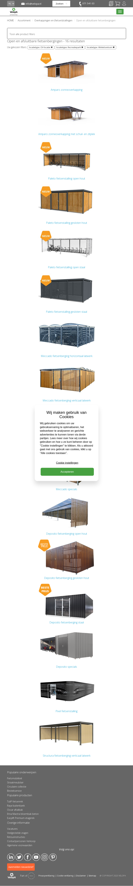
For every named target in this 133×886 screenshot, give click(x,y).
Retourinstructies (16, 837)
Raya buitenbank (16, 805)
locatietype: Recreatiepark (69, 47)
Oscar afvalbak (15, 809)
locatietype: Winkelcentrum (101, 47)
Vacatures (12, 828)
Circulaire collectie (16, 786)
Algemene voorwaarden (19, 845)
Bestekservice (14, 790)
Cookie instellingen (67, 462)
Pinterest (53, 857)
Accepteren (67, 471)
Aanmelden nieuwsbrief (20, 866)
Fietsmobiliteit (14, 778)
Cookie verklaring (65, 875)
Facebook (27, 857)
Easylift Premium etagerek (21, 818)
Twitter (19, 857)
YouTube (36, 857)
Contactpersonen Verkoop (21, 841)
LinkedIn (11, 857)
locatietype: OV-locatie (41, 47)
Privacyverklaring (46, 875)
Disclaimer (81, 875)
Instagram (44, 857)
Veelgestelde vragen (17, 832)
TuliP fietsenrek (15, 801)
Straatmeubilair (15, 782)
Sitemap (92, 875)
